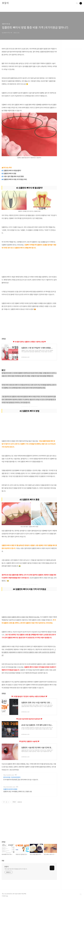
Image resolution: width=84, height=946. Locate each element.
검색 (77, 3)
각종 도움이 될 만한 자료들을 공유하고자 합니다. (15, 869)
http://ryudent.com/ (8, 775)
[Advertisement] (29, 263)
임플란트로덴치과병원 (10, 789)
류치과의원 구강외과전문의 (11, 777)
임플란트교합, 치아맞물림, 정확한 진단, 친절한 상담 (17, 791)
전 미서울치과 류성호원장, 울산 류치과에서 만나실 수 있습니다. (20, 779)
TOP (80, 894)
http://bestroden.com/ (9, 787)
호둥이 (5, 3)
